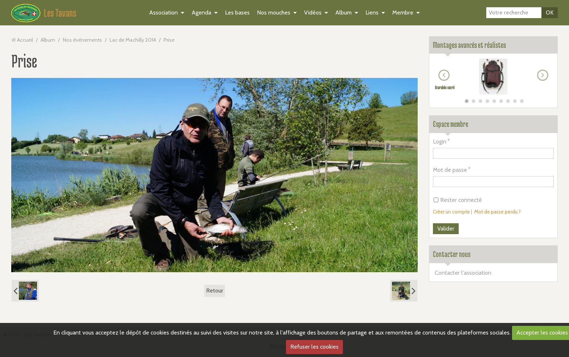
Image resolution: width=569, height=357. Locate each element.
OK (549, 12)
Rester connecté (458, 199)
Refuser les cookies (314, 346)
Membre (402, 12)
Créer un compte (451, 212)
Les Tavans (60, 12)
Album (343, 12)
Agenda (201, 12)
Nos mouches (273, 12)
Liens (371, 12)
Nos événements (82, 40)
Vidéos (313, 12)
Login (439, 141)
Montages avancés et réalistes (469, 45)
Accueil (25, 40)
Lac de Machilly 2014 (133, 40)
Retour (214, 290)
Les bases (237, 12)
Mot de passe (450, 169)
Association (163, 12)
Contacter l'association (463, 272)
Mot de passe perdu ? (497, 212)
